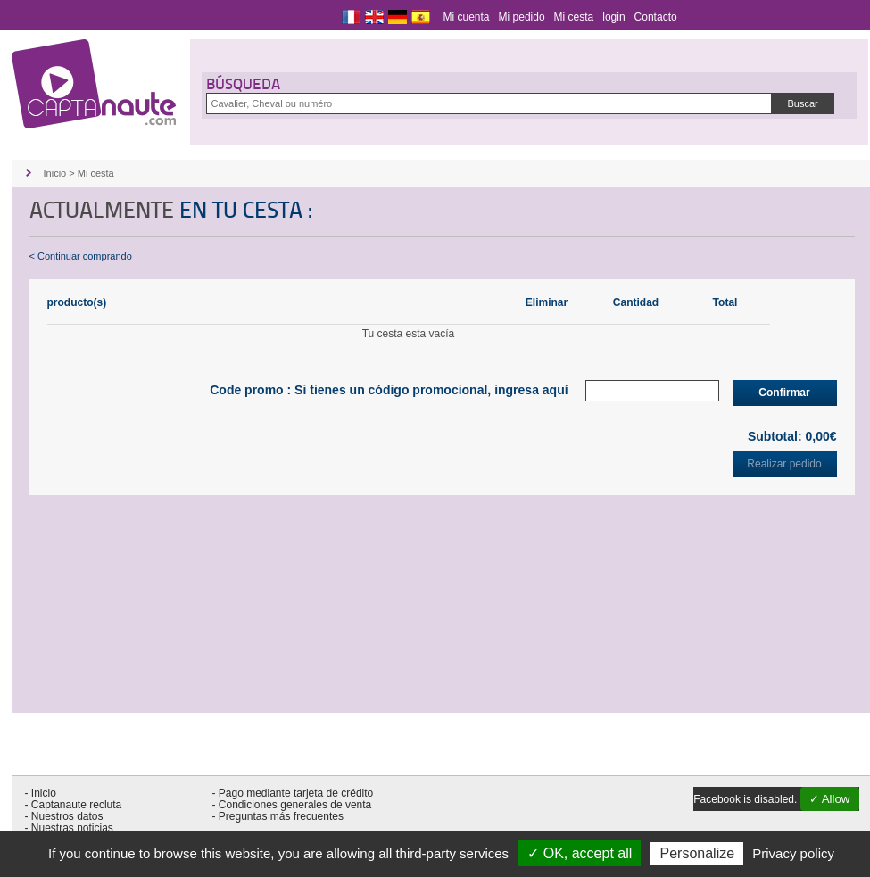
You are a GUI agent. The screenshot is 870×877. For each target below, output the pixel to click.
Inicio (55, 173)
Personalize (696, 853)
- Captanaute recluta (73, 804)
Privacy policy (793, 853)
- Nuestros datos (64, 816)
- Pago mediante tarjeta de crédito (293, 793)
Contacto (655, 17)
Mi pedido (522, 17)
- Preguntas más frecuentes (278, 816)
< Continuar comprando (80, 256)
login (613, 17)
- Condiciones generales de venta (292, 804)
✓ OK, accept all (579, 853)
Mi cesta (574, 17)
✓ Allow (829, 799)
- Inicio (40, 793)
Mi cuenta (466, 17)
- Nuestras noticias (69, 828)
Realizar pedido (784, 464)
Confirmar (783, 392)
